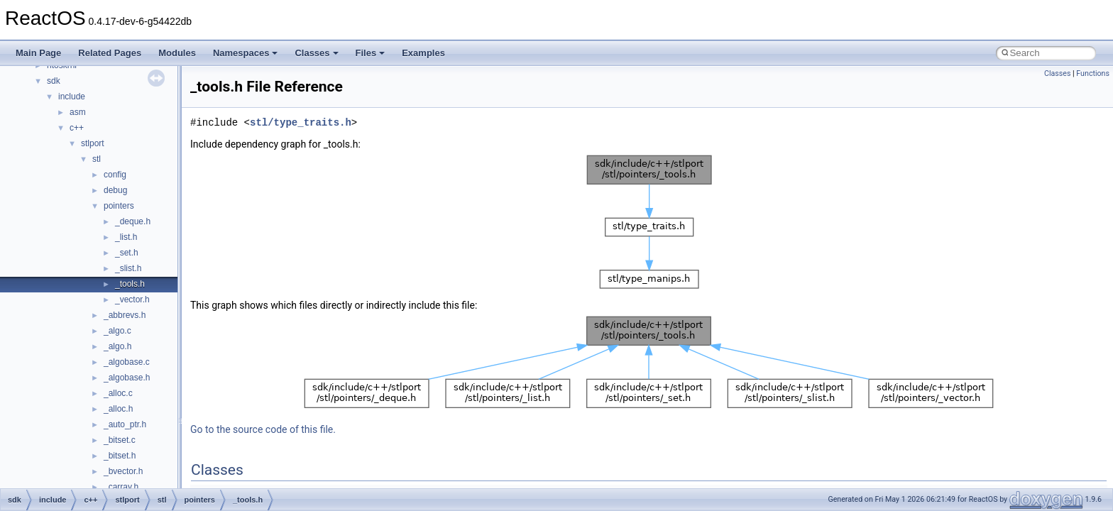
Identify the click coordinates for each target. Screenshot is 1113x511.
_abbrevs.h (125, 315)
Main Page (38, 53)
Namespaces (245, 53)
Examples (423, 53)
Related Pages (109, 53)
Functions (1092, 73)
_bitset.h (120, 456)
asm (78, 112)
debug (115, 190)
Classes (316, 53)
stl (96, 159)
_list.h (126, 237)
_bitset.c (120, 440)
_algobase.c (127, 362)
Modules (177, 53)
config (115, 175)
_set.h (126, 253)
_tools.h (130, 284)
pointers (119, 206)
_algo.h (117, 346)
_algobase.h (127, 378)
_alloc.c (118, 393)
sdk (53, 81)
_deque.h (132, 221)
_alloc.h (118, 409)
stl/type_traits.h (300, 122)
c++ (77, 128)
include (71, 96)
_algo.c (117, 331)
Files (370, 53)
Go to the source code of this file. (263, 429)
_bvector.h (123, 471)
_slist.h (128, 268)
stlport (92, 143)
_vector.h (132, 299)
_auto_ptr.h (125, 424)
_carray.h (121, 487)
